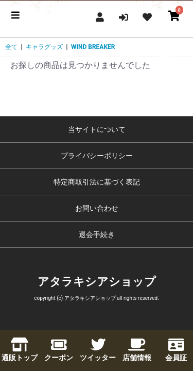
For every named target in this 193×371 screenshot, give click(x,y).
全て (11, 46)
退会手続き (97, 234)
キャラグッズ (44, 46)
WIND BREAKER (93, 46)
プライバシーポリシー (97, 155)
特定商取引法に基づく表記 (97, 182)
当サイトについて (97, 129)
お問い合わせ (96, 208)
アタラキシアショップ (97, 281)
